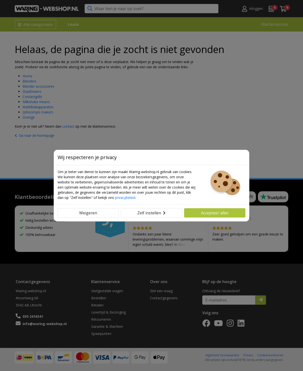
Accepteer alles (214, 213)
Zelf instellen (151, 213)
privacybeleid (125, 197)
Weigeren (88, 213)
